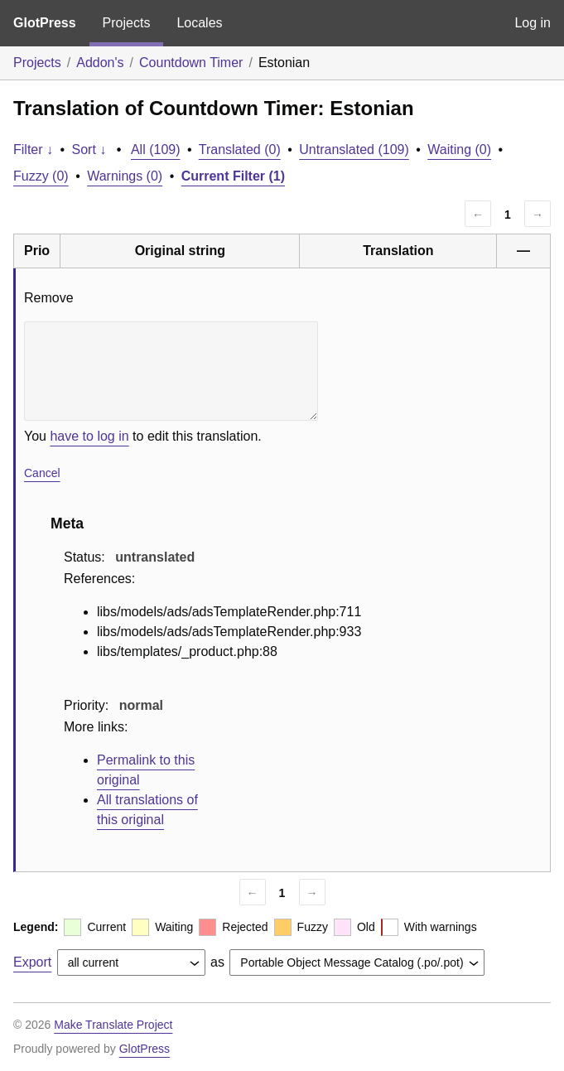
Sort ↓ (89, 149)
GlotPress (44, 23)
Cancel (42, 473)
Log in (532, 23)
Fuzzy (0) (41, 176)
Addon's (99, 62)
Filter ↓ (33, 149)
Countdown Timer (191, 62)
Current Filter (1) (233, 176)
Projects (127, 23)
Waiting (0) (459, 149)
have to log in (89, 436)
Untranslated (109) (354, 149)
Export (32, 962)
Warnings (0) (124, 176)
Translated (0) (240, 149)
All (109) (156, 149)
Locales (199, 23)
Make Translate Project (113, 1024)
